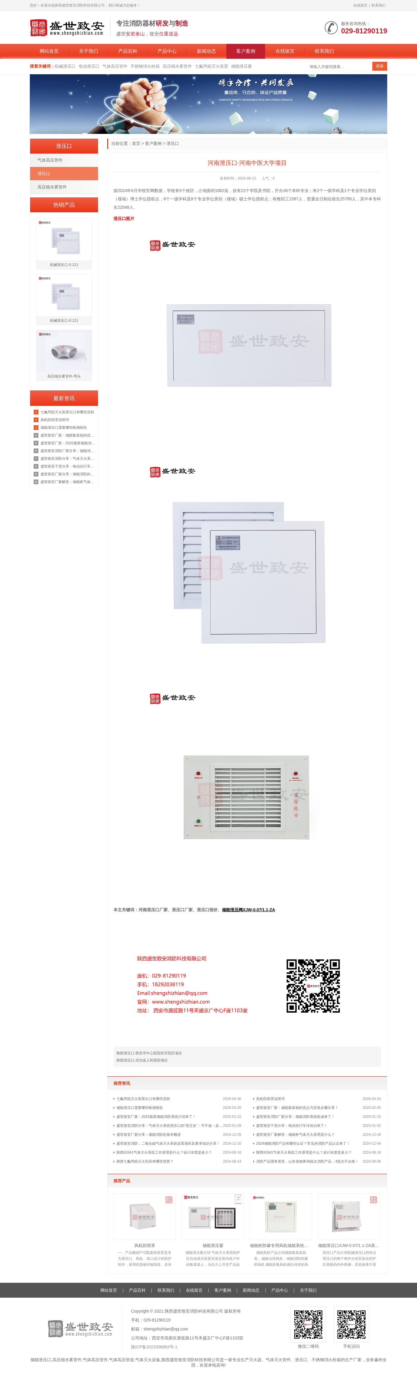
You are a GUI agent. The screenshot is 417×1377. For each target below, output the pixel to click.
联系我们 (378, 5)
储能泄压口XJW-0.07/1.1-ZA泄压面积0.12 (349, 1245)
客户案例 (245, 51)
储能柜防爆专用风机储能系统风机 (281, 1245)
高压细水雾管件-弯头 (64, 376)
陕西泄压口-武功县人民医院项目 (142, 1060)
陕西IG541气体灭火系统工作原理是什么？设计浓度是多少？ (164, 1152)
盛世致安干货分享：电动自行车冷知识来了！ (292, 1126)
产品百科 (127, 51)
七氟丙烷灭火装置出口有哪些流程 (143, 1099)
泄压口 (173, 143)
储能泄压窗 (241, 66)
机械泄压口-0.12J (64, 265)
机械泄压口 (65, 66)
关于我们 (88, 51)
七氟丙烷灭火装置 (211, 66)
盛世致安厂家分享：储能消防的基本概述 (148, 1134)
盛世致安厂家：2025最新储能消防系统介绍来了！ (156, 1117)
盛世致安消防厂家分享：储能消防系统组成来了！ (295, 1117)
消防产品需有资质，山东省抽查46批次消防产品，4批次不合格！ (307, 1161)
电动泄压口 (89, 66)
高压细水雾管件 (177, 66)
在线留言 (360, 5)
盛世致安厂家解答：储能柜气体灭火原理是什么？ (295, 1134)
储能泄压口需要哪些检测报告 (139, 1108)
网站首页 (49, 51)
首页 (136, 143)
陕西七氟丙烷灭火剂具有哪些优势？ (145, 1161)
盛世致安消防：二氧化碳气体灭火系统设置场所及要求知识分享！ (168, 1143)
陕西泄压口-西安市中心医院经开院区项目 (149, 1053)
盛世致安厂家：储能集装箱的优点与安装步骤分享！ (297, 1108)
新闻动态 (206, 51)
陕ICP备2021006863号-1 (154, 1346)
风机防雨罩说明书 (270, 1099)
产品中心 (167, 51)
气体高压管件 (114, 66)
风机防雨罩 (144, 1245)
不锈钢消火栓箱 (145, 66)
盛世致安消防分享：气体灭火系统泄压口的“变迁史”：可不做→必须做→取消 (169, 1126)
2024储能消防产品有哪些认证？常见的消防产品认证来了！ (303, 1143)
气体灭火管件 (278, 1359)
